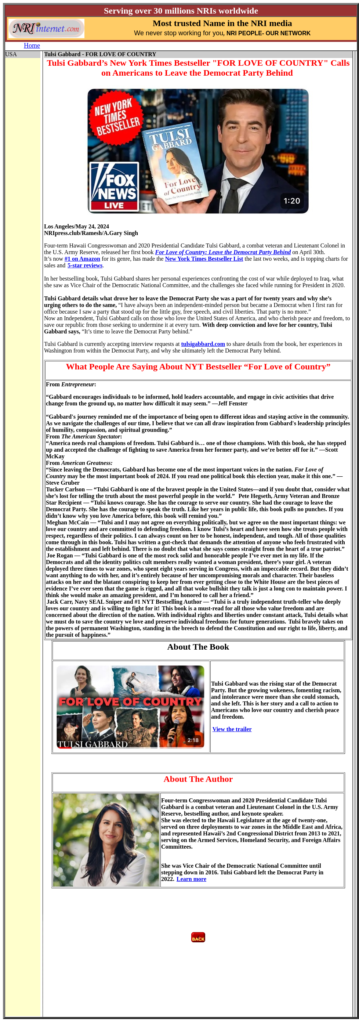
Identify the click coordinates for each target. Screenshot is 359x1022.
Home (32, 45)
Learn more (191, 879)
